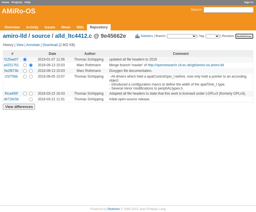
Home (5, 2)
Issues (50, 27)
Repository (99, 27)
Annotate (33, 45)
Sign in (248, 2)
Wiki (80, 27)
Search (196, 10)
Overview (12, 27)
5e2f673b (11, 71)
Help (28, 2)
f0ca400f (11, 93)
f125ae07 (11, 59)
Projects (17, 2)
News (65, 27)
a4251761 (11, 65)
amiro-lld (15, 36)
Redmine (114, 209)
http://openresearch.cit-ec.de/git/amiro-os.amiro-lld (186, 65)
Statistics (147, 36)
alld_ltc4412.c (73, 36)
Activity (32, 27)
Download (50, 45)
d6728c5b (11, 99)
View (20, 45)
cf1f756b (11, 76)
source (41, 36)
